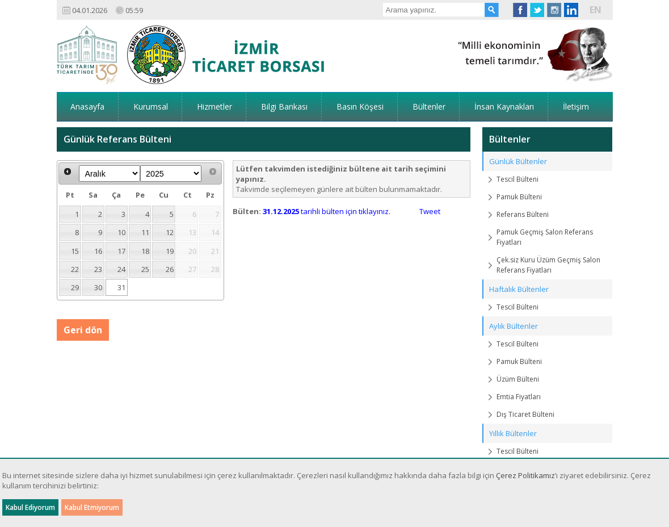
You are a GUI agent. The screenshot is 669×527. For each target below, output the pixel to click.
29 (75, 287)
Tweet (429, 211)
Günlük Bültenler (518, 161)
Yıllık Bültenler (513, 433)
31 (121, 287)
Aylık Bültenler (513, 326)
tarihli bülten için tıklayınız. (326, 211)
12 (170, 232)
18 (145, 251)
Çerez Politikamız (525, 475)
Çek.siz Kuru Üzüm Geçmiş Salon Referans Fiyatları (548, 265)
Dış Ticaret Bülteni (525, 414)
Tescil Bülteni (517, 179)
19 (170, 251)
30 (98, 287)
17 (121, 251)
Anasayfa (87, 106)
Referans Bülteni (523, 214)
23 (98, 269)
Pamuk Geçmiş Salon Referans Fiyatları (545, 237)
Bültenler (429, 106)
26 (170, 269)
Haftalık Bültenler (519, 289)
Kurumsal (150, 106)
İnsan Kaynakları (504, 106)
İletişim (576, 106)
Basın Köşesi (360, 106)
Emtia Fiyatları (519, 396)
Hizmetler (214, 106)
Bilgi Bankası (284, 106)
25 (145, 269)
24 (121, 269)
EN (595, 9)
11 (145, 232)
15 (75, 251)
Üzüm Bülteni (518, 379)
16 (98, 251)
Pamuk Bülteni (519, 197)
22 (75, 269)
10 (121, 232)
